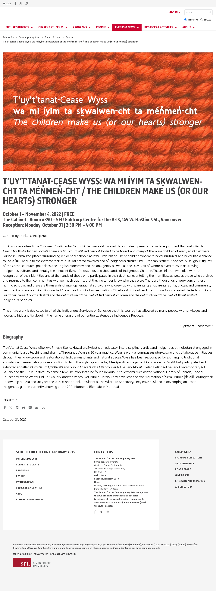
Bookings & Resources (29, 499)
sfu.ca (7, 3)
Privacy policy (41, 554)
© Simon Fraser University (63, 554)
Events (70, 37)
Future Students (18, 27)
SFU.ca (207, 19)
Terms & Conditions (22, 554)
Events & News (125, 27)
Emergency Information (190, 481)
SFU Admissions (184, 463)
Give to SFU (182, 475)
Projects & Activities (159, 27)
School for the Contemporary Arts (21, 37)
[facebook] (15, 3)
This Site (193, 19)
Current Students (51, 27)
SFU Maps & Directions (188, 457)
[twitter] (20, 3)
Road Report (183, 469)
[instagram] (26, 3)
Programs (80, 27)
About (187, 27)
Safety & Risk (183, 451)
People (101, 27)
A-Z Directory (184, 486)
